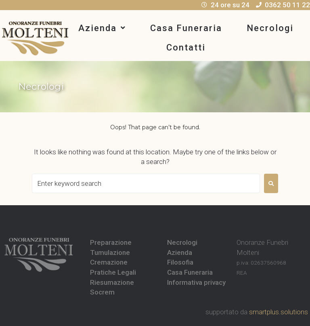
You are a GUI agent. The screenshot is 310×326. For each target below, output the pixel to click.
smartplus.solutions (278, 312)
